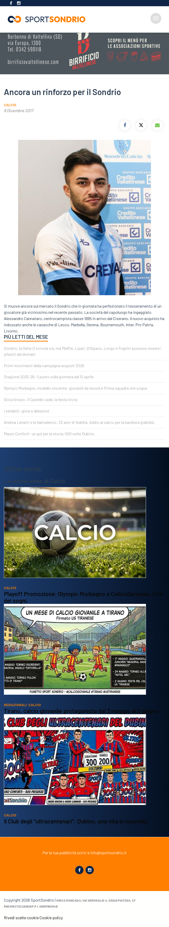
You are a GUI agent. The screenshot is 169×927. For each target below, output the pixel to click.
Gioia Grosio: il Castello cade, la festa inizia (40, 399)
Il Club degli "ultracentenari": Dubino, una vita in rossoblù (76, 821)
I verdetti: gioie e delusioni (26, 410)
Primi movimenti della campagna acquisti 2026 (44, 365)
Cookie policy (51, 917)
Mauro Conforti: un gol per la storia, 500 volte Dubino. (49, 433)
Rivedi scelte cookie (21, 917)
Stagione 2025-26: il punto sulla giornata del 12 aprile (49, 376)
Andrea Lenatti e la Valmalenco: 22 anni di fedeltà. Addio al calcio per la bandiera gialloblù (79, 422)
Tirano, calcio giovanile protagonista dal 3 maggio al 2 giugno (81, 710)
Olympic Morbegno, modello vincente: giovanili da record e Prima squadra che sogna (75, 388)
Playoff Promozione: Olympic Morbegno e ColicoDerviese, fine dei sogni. (83, 597)
